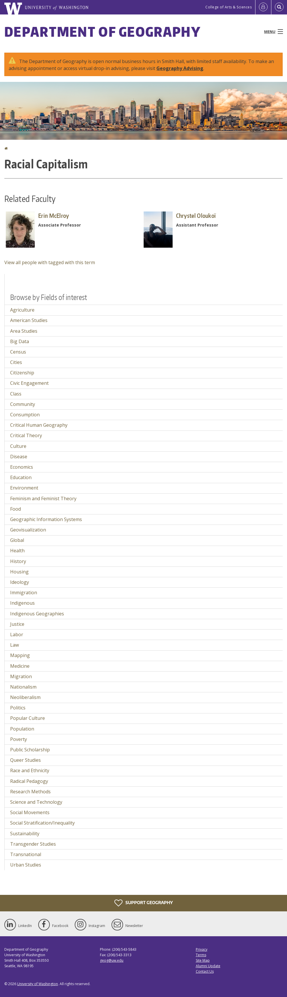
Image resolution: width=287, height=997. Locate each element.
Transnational (25, 854)
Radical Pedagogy (29, 781)
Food (15, 509)
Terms (201, 954)
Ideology (19, 582)
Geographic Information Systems (46, 519)
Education (21, 477)
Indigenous (22, 603)
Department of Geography (102, 31)
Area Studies (23, 331)
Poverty (18, 739)
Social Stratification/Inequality (42, 823)
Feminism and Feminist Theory (43, 498)
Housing (19, 572)
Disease (18, 456)
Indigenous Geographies (37, 613)
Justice (17, 624)
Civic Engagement (29, 383)
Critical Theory (26, 435)
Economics (21, 467)
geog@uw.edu (111, 960)
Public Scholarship (30, 749)
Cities (16, 362)
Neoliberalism (25, 697)
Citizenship (22, 372)
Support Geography (143, 903)
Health (17, 550)
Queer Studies (25, 760)
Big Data (19, 341)
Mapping (20, 655)
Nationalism (23, 687)
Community (22, 404)
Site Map (203, 960)
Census (18, 352)
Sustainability (24, 833)
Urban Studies (25, 865)
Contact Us (205, 971)
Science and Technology (36, 802)
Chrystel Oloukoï (196, 215)
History (18, 561)
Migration (21, 676)
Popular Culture (27, 718)
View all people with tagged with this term (49, 262)
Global (17, 540)
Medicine (20, 666)
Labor (16, 634)
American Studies (28, 320)
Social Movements (30, 812)
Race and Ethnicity (29, 770)
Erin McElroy (53, 215)
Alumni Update (208, 965)
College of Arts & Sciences (228, 7)
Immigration (23, 592)
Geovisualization (28, 530)
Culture (18, 446)
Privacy (201, 949)
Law (14, 645)
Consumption (25, 414)
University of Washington (37, 983)
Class (15, 394)
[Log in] (263, 7)
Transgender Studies (33, 844)
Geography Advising (179, 68)
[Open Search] (279, 7)
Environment (24, 488)
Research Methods (30, 791)
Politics (17, 707)
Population (22, 729)
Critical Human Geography (38, 425)
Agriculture (22, 310)
